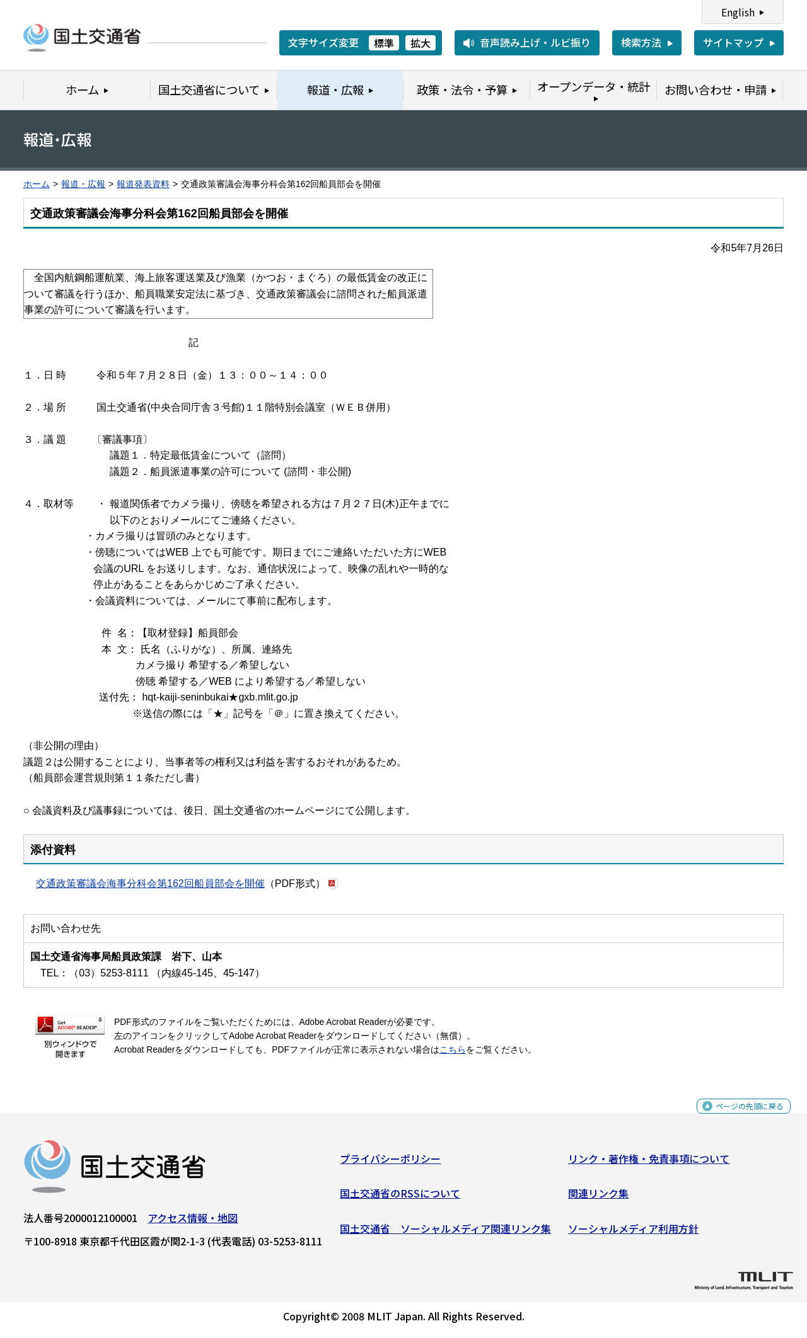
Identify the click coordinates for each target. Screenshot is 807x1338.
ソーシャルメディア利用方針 (633, 1233)
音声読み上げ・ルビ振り (535, 42)
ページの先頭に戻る (739, 1117)
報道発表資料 (143, 184)
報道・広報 (83, 184)
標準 (384, 42)
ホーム (36, 184)
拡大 (420, 42)
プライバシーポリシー (390, 1163)
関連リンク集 (598, 1198)
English (738, 12)
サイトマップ (733, 42)
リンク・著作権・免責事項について (648, 1163)
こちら (452, 1050)
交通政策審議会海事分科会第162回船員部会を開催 (150, 883)
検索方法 (641, 42)
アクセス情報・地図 (193, 1222)
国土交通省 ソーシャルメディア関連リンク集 (445, 1233)
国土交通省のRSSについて (400, 1198)
